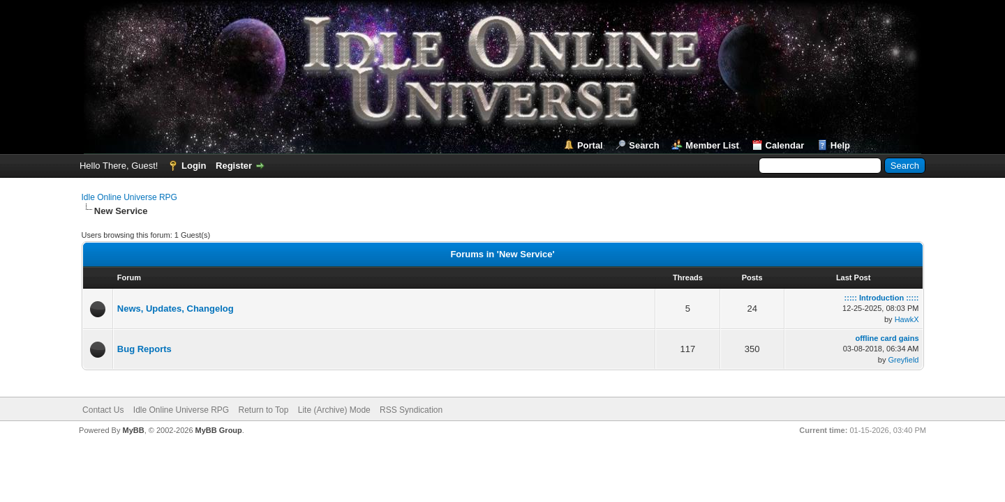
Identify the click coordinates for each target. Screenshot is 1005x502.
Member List (712, 145)
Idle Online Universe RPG (129, 197)
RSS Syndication (411, 410)
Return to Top (264, 410)
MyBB (133, 430)
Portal (590, 145)
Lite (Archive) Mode (334, 410)
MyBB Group (218, 430)
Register (234, 165)
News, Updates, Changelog (175, 308)
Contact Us (103, 410)
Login (193, 165)
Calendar (785, 145)
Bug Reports (144, 349)
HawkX (907, 319)
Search (644, 145)
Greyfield (903, 360)
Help (840, 145)
